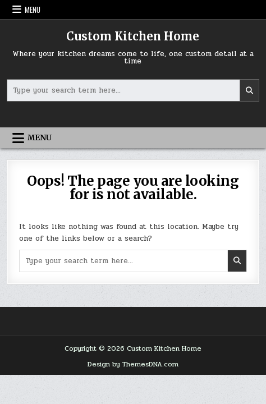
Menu (32, 9)
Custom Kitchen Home (132, 36)
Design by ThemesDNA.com (133, 364)
